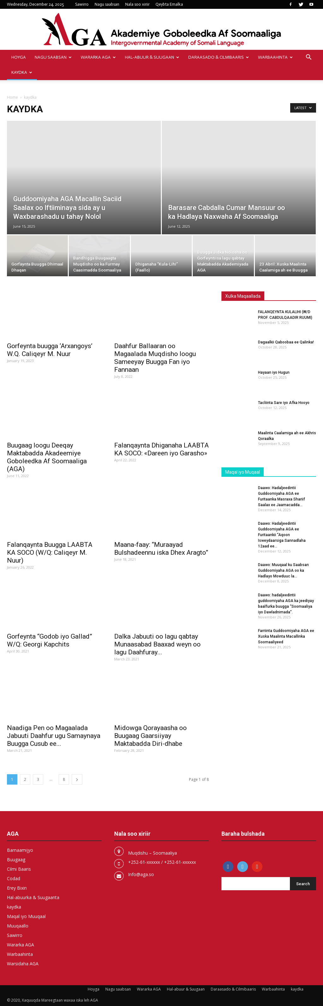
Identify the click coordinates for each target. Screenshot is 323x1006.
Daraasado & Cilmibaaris (218, 57)
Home (12, 97)
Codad (13, 878)
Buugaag (16, 860)
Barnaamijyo (20, 850)
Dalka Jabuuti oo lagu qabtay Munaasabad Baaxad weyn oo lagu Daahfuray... (157, 644)
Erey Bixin (17, 888)
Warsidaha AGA (22, 964)
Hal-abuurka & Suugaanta (33, 897)
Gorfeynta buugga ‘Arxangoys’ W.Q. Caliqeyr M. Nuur (49, 350)
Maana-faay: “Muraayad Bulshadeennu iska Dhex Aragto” (161, 548)
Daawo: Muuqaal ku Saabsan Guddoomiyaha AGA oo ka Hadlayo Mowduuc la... (283, 570)
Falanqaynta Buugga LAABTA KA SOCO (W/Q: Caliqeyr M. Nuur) (49, 552)
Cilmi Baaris (19, 869)
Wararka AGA (98, 57)
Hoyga (18, 57)
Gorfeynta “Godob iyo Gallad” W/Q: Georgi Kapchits (49, 640)
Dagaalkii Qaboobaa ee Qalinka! (286, 342)
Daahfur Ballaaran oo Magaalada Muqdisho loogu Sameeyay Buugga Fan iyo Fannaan (155, 357)
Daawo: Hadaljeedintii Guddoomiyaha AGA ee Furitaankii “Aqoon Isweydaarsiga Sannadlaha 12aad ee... (282, 534)
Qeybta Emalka (169, 4)
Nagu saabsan (107, 4)
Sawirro (82, 4)
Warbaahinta (275, 57)
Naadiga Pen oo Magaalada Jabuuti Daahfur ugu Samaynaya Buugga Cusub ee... (53, 735)
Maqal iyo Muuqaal (26, 916)
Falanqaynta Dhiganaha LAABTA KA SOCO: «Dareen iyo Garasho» (161, 449)
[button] (308, 58)
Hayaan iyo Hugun (274, 372)
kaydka (21, 72)
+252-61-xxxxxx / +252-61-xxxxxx (162, 862)
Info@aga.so (141, 874)
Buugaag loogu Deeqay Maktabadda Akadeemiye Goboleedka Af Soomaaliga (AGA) (47, 457)
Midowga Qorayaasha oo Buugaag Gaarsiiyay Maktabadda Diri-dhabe (150, 735)
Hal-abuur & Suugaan (152, 57)
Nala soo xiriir (137, 4)
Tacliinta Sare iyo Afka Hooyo (283, 403)
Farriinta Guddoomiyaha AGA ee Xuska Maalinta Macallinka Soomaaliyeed (286, 636)
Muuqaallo (17, 926)
